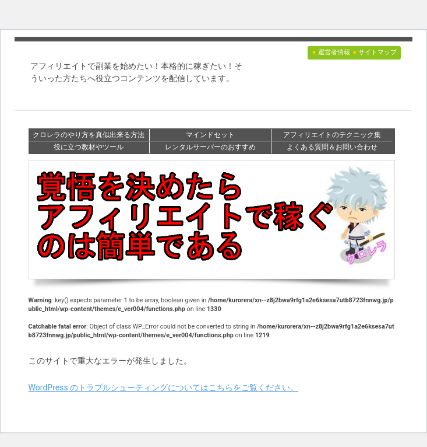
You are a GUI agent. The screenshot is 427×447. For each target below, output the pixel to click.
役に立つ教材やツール (88, 147)
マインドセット (210, 135)
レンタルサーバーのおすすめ (210, 147)
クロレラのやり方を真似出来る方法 (88, 135)
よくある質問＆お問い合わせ (332, 147)
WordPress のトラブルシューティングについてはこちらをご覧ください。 (164, 387)
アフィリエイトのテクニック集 (332, 135)
